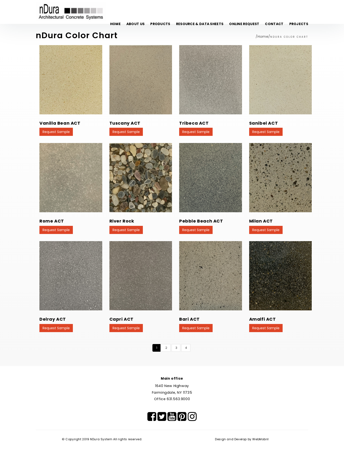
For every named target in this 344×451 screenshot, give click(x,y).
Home (115, 23)
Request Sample (56, 131)
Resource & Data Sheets (200, 23)
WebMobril (260, 439)
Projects (298, 23)
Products (160, 23)
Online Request (244, 23)
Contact (274, 23)
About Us (135, 23)
